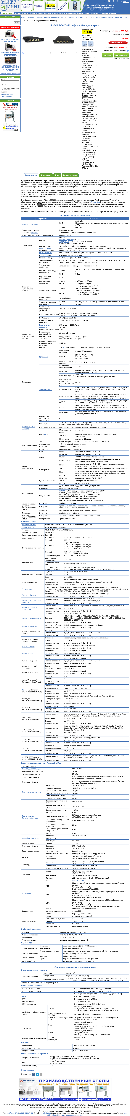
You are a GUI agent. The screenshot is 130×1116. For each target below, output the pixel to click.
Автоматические (45, 390)
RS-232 (62, 491)
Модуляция (26, 893)
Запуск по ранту (28, 647)
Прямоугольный (28, 816)
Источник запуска (29, 525)
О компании (95, 13)
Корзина (126, 2)
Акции (87, 13)
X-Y (64, 348)
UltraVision (95, 202)
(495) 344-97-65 (13, 1113)
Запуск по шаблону (29, 626)
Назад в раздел (27, 1070)
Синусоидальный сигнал (31, 792)
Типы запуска (27, 589)
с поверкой (109, 47)
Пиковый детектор (66, 240)
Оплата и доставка (21, 13)
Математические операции (28, 428)
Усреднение (64, 242)
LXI (118, 994)
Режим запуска (28, 527)
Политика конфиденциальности (70, 1115)
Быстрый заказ (121, 55)
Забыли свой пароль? (7, 94)
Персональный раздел (108, 13)
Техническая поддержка (67, 13)
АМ (73, 880)
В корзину (107, 55)
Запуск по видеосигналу (31, 618)
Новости (80, 13)
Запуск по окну (27, 653)
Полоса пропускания (30, 224)
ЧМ (77, 880)
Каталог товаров (7, 13)
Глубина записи (45, 253)
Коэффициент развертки (45, 326)
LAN (23, 994)
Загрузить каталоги (51, 13)
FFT (76, 423)
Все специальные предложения (10, 73)
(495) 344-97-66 (26, 1113)
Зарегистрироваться (7, 96)
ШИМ (81, 880)
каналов (34, 233)
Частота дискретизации (31, 769)
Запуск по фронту (29, 595)
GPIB (24, 996)
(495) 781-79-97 (12, 1)
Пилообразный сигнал (31, 838)
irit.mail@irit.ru (8, 3)
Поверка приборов (36, 13)
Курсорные (43, 357)
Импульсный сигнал (30, 818)
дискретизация (45, 248)
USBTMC (108, 991)
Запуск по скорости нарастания (29, 608)
